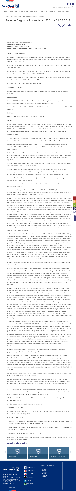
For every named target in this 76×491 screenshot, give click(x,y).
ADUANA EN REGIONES (41, 4)
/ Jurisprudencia (25, 16)
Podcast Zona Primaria (45, 470)
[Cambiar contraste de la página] (73, 4)
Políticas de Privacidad (44, 473)
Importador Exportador (23, 11)
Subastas (59, 11)
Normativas (5, 11)
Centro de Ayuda (65, 11)
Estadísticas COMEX (33, 11)
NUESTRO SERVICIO (31, 4)
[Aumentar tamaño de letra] (68, 4)
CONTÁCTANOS (62, 4)
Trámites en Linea (43, 11)
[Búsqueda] (62, 7)
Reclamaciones (12, 456)
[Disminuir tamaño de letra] (70, 4)
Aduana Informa (52, 11)
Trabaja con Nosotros (44, 476)
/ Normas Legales (17, 16)
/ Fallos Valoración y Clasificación (36, 16)
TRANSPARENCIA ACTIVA (52, 4)
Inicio (12, 16)
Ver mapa (12, 487)
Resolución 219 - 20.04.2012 (58, 456)
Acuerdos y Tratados (13, 11)
